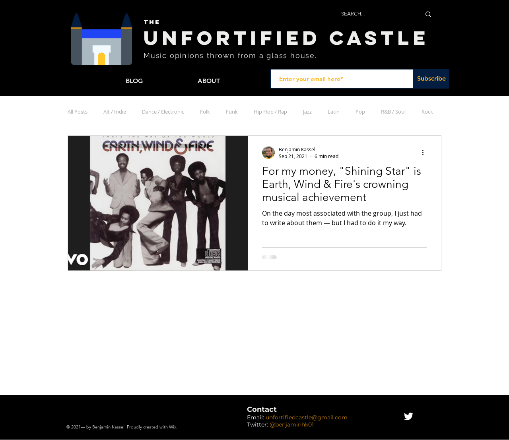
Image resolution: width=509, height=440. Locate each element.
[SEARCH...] (375, 14)
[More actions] (425, 152)
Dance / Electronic (163, 111)
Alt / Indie (114, 111)
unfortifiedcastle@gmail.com (307, 417)
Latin (334, 111)
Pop (360, 111)
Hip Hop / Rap (270, 111)
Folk (205, 111)
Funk (232, 111)
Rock (427, 111)
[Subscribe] (431, 79)
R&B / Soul (393, 111)
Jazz (307, 111)
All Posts (77, 111)
